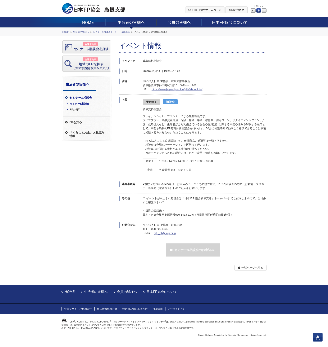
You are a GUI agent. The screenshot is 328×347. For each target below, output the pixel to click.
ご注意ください (177, 308)
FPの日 (75, 109)
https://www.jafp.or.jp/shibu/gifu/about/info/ (177, 89)
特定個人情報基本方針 (134, 308)
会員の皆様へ (127, 292)
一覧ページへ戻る (252, 267)
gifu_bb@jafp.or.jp (165, 233)
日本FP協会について (161, 292)
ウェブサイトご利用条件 (78, 308)
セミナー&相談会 (79, 103)
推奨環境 (158, 308)
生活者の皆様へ (96, 292)
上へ (318, 337)
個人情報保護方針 (107, 308)
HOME (70, 292)
